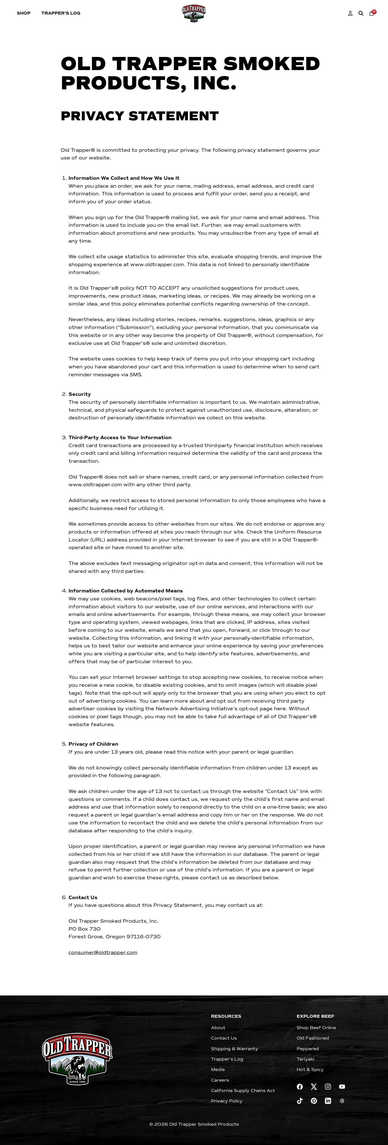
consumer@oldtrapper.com (103, 952)
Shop (23, 13)
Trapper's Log (60, 13)
